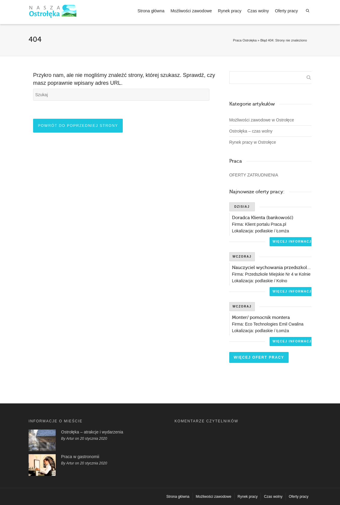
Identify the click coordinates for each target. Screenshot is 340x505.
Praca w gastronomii (80, 456)
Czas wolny (258, 10)
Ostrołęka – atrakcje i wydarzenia (92, 432)
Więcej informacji (293, 241)
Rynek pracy (229, 10)
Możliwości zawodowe (191, 10)
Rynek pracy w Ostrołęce (252, 142)
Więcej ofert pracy (259, 357)
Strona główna (151, 10)
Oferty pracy (286, 10)
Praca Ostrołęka (245, 40)
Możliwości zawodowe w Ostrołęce (261, 120)
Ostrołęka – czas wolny (251, 131)
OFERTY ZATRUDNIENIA (253, 175)
